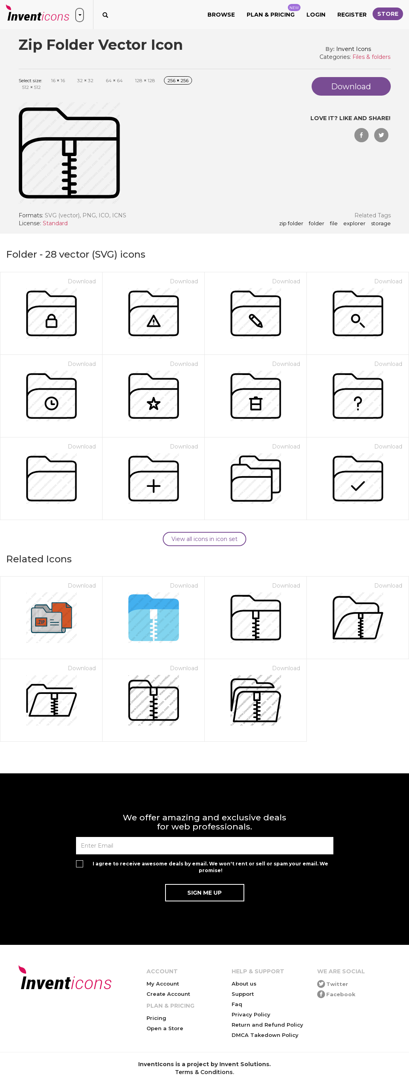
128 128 (145, 80)
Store (387, 13)
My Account (162, 983)
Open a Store (164, 1028)
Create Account (168, 994)
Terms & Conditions (204, 1072)
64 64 (114, 80)
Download (82, 281)
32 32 (85, 80)
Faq (237, 1004)
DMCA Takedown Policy (265, 1035)
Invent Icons (353, 49)
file (334, 223)
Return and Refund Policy (267, 1025)
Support (243, 994)
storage (381, 223)
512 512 (31, 87)
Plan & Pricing (274, 11)
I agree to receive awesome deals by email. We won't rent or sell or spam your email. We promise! (210, 867)
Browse (221, 14)
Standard (55, 223)
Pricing (156, 1018)
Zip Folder (291, 223)
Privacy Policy (251, 1014)
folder (316, 223)
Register (352, 14)
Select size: (30, 80)
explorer (354, 223)
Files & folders (371, 56)
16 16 (58, 80)
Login (315, 14)
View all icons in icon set (204, 539)
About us (244, 983)
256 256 (177, 80)
